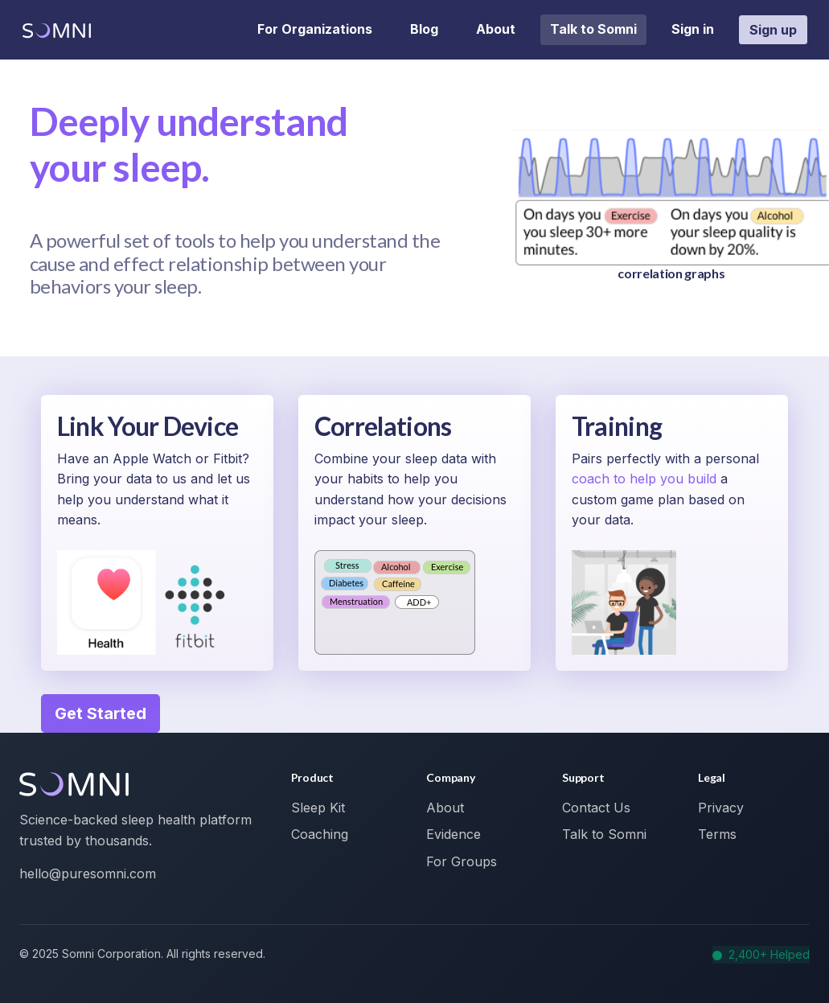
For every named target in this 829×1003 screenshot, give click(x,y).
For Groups (461, 861)
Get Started (100, 713)
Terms (717, 834)
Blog (424, 29)
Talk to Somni (593, 29)
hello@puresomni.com (87, 873)
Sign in (692, 29)
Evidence (453, 834)
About (495, 29)
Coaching (319, 834)
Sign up (773, 30)
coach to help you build (646, 479)
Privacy (721, 808)
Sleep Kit (318, 808)
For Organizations (314, 29)
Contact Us (596, 808)
